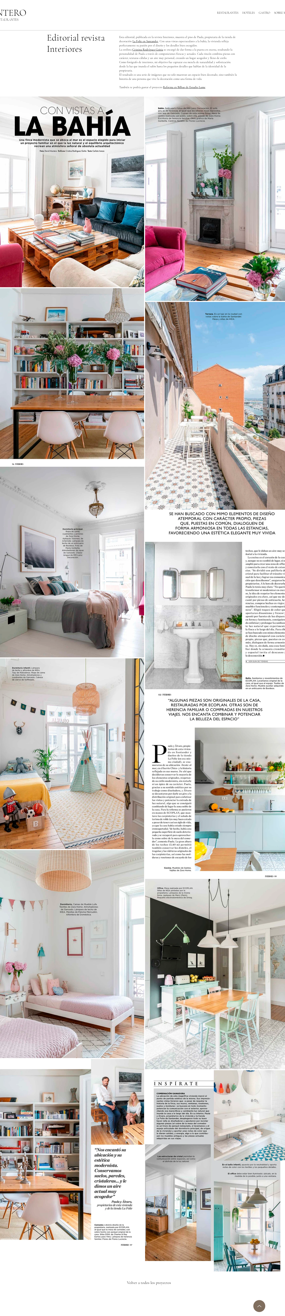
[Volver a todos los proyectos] (152, 1283)
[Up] (259, 1306)
